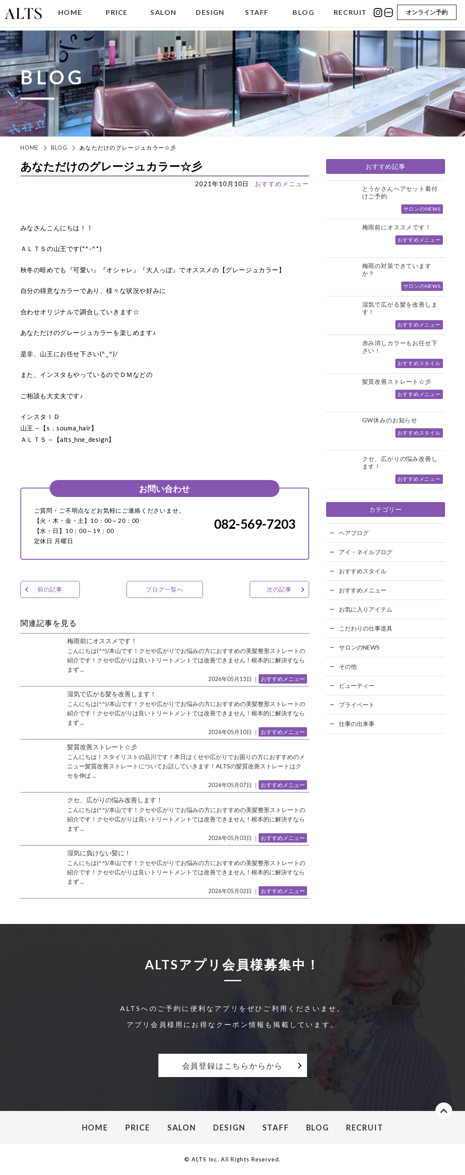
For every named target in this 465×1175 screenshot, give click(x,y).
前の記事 (49, 589)
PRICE (117, 14)
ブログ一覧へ (164, 589)
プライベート (357, 704)
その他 (348, 666)
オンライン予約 (427, 13)
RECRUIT (350, 14)
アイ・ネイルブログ (365, 551)
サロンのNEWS (359, 647)
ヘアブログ (354, 532)
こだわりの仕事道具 (365, 628)
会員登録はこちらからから (232, 1065)
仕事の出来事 (357, 723)
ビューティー (357, 685)
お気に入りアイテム (365, 609)
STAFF (257, 14)
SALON (163, 14)
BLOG (303, 14)
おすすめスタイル (362, 571)
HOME (70, 14)
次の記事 (279, 589)
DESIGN (210, 14)
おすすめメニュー (282, 183)
